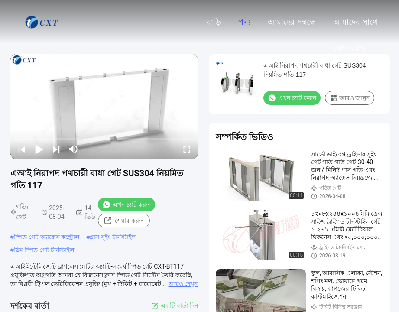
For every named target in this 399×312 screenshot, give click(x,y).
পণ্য (244, 22)
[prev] (21, 149)
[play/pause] (39, 149)
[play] (104, 106)
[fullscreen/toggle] (186, 149)
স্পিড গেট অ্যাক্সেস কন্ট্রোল (47, 237)
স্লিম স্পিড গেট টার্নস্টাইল (44, 250)
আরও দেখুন (183, 283)
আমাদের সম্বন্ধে (292, 22)
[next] (56, 149)
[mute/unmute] (73, 149)
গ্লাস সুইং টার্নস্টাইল (113, 237)
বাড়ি (214, 22)
